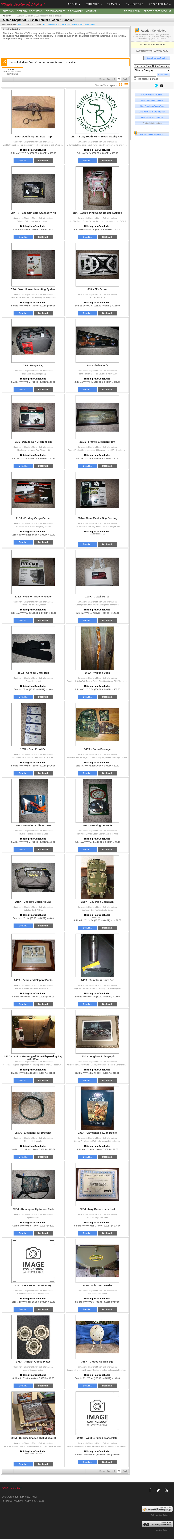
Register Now (160, 4)
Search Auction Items (30, 11)
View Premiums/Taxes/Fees (152, 106)
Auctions (8, 11)
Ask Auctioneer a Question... (150, 134)
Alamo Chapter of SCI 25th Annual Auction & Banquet (39, 16)
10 (108, 79)
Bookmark (43, 160)
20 (113, 79)
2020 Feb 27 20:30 (12, 71)
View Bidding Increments (152, 100)
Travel (114, 4)
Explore (93, 4)
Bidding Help (75, 11)
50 (119, 79)
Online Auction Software (160, 1515)
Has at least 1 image (146, 78)
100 (125, 79)
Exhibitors (135, 4)
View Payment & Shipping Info (152, 112)
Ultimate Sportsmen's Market (22, 4)
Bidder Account (55, 11)
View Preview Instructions (152, 95)
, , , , (68, 24)
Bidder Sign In (132, 11)
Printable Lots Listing (152, 123)
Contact (91, 11)
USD (20, 24)
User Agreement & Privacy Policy (19, 1496)
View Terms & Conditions (152, 117)
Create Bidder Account (157, 11)
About (74, 4)
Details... (23, 160)
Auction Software (162, 1530)
